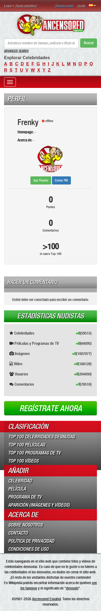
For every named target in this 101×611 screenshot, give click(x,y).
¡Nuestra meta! (64, 6)
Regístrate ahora (50, 408)
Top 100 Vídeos (23, 461)
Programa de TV (24, 497)
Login (8, 6)
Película (17, 489)
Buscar (88, 43)
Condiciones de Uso (28, 549)
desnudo (72, 588)
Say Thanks (40, 180)
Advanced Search (16, 51)
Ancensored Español (46, 599)
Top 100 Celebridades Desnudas (41, 437)
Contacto (18, 533)
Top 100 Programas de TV (34, 453)
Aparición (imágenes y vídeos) (39, 505)
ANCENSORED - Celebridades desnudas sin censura (50, 25)
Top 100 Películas (26, 445)
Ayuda (81, 6)
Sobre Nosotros (25, 525)
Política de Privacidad (31, 541)
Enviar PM (61, 180)
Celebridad (20, 481)
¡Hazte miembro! (26, 6)
